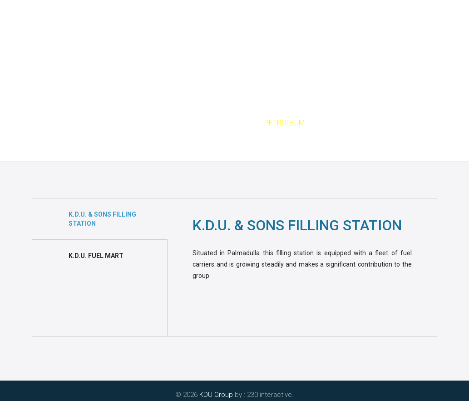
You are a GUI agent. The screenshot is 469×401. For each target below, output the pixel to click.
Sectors (224, 123)
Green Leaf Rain (248, 45)
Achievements (313, 45)
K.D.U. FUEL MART (96, 255)
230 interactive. (270, 395)
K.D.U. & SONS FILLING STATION (102, 219)
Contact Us (371, 45)
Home (80, 45)
